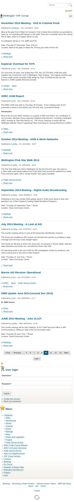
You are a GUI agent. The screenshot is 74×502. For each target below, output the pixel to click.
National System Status (46, 484)
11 (51, 353)
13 (61, 353)
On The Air (8, 464)
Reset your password (12, 401)
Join (37, 486)
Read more (8, 57)
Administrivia (11, 421)
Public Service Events (12, 180)
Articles (6, 86)
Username (6, 375)
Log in (69, 11)
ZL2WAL (14, 144)
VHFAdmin (15, 28)
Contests (9, 426)
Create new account (12, 399)
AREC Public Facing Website (15, 445)
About (30, 486)
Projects (9, 440)
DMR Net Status (64, 484)
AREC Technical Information (15, 448)
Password (6, 384)
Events (8, 429)
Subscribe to (2, 363)
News (14, 86)
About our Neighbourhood (14, 453)
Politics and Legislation (15, 437)
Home (43, 486)
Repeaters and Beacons (13, 470)
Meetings (7, 53)
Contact (37, 490)
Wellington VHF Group (16, 15)
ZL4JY (13, 69)
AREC (6, 129)
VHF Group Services (12, 456)
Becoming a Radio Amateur (23, 484)
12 (56, 353)
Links (6, 475)
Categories (8, 415)
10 (46, 353)
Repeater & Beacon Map (14, 467)
